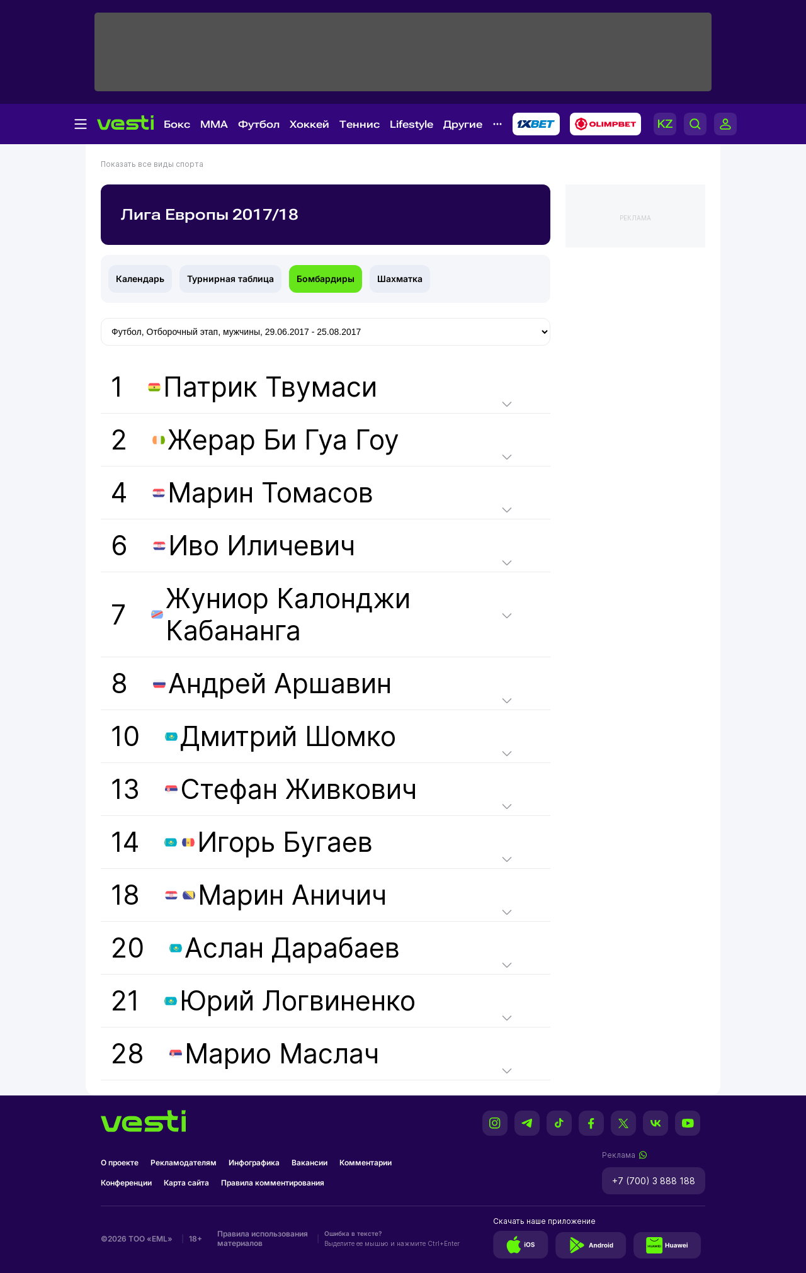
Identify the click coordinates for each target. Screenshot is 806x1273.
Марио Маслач (281, 1054)
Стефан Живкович (298, 789)
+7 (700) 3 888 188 (653, 1180)
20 (255, 948)
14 (242, 842)
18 (249, 895)
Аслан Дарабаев (292, 948)
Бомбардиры (326, 278)
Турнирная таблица (230, 278)
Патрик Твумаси (270, 387)
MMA (214, 124)
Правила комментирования (272, 1182)
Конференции (126, 1182)
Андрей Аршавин (280, 683)
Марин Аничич (292, 895)
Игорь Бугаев (285, 842)
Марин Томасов (270, 493)
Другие (462, 124)
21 (263, 1001)
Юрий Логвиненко (297, 1001)
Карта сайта (186, 1182)
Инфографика (254, 1162)
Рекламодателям (183, 1162)
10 (253, 736)
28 (245, 1054)
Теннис (359, 124)
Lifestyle (411, 124)
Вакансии (309, 1162)
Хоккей (309, 124)
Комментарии (365, 1162)
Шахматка (400, 278)
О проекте (120, 1162)
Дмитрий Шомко (288, 736)
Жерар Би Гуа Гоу (283, 440)
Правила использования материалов (262, 1238)
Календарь (140, 278)
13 (264, 789)
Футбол (259, 124)
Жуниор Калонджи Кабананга (288, 614)
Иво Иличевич (261, 545)
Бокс (177, 124)
